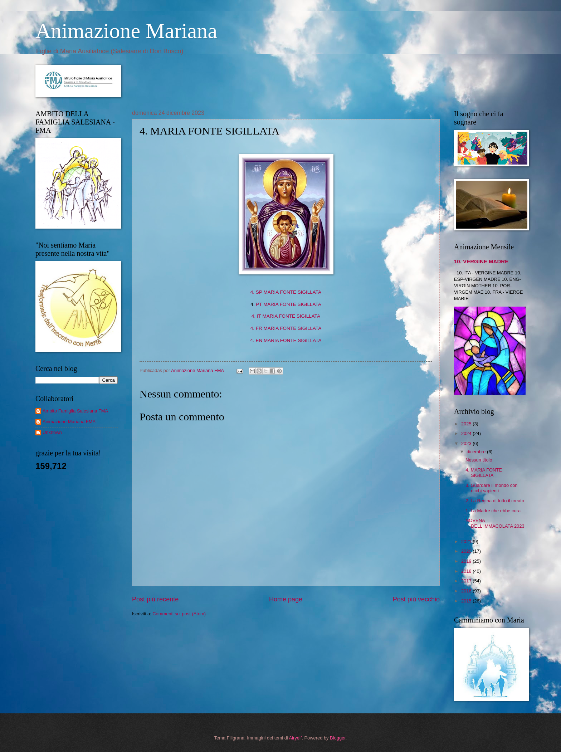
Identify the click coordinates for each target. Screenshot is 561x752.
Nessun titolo (478, 460)
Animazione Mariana (126, 31)
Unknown (52, 432)
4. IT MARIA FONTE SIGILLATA (286, 316)
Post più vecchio (416, 599)
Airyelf (295, 738)
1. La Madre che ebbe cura (493, 510)
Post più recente (155, 599)
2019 (467, 561)
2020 (467, 551)
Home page (285, 599)
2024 (467, 433)
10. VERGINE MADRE (481, 261)
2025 (467, 423)
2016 (467, 591)
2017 (467, 580)
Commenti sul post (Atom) (179, 613)
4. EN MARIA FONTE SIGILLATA (285, 340)
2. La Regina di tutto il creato (494, 500)
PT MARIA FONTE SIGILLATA (288, 304)
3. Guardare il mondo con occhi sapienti (491, 488)
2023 (467, 443)
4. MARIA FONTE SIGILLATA (483, 472)
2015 (467, 601)
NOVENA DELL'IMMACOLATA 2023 (494, 523)
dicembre (477, 451)
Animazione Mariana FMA (69, 421)
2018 (467, 571)
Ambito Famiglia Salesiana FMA (75, 411)
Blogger (338, 738)
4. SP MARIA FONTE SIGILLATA (285, 292)
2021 (467, 541)
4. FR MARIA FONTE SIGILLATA (286, 328)
